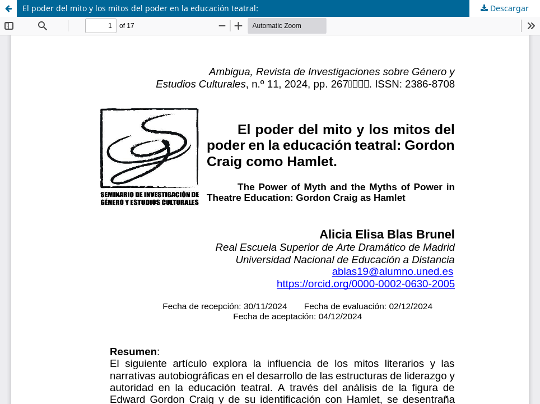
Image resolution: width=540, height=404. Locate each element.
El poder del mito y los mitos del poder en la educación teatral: (140, 8)
